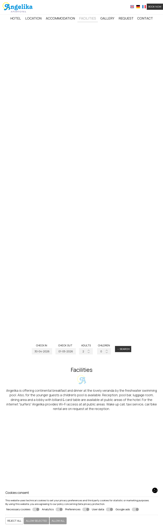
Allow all (58, 520)
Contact (145, 18)
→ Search (123, 349)
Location (33, 18)
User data (102, 509)
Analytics (52, 509)
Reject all (14, 520)
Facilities (87, 18)
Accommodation (60, 18)
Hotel (15, 18)
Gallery (107, 18)
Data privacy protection (91, 504)
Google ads (127, 509)
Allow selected (36, 520)
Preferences (77, 509)
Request (126, 18)
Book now (154, 6)
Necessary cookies (23, 509)
